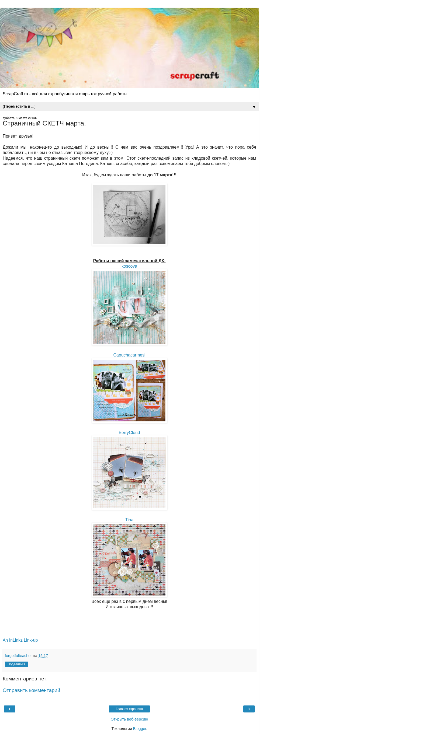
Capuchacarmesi (129, 355)
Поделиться (16, 664)
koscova (129, 266)
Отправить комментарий (31, 690)
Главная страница (129, 709)
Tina (129, 520)
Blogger (139, 728)
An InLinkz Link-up (20, 640)
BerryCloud (129, 432)
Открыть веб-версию (129, 719)
